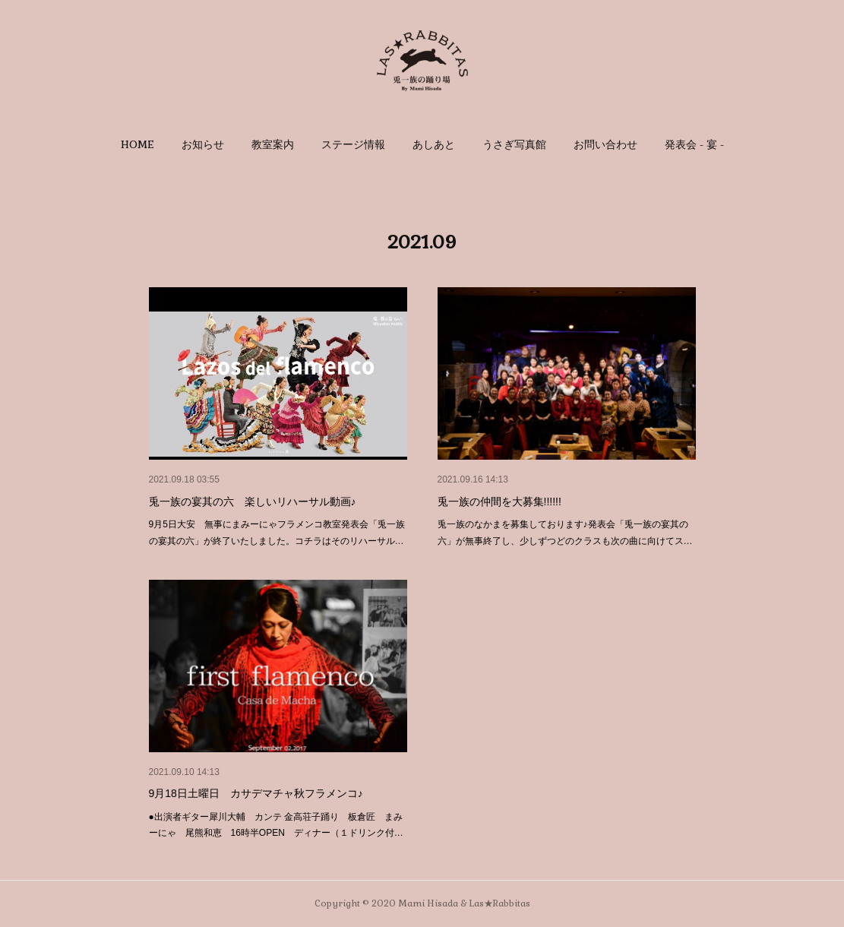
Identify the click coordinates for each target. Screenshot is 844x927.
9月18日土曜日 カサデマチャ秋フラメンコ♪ (256, 793)
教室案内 (272, 144)
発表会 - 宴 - (694, 144)
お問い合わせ (605, 144)
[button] (137, 144)
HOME (137, 144)
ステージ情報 (353, 144)
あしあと (434, 144)
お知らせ (203, 144)
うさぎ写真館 (514, 144)
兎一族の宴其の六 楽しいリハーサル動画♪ (252, 501)
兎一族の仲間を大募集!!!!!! (499, 501)
